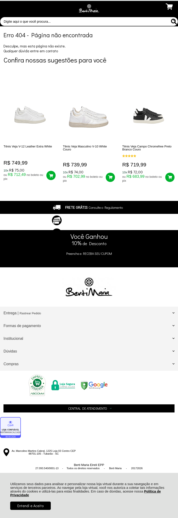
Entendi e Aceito (30, 505)
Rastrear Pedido (30, 313)
